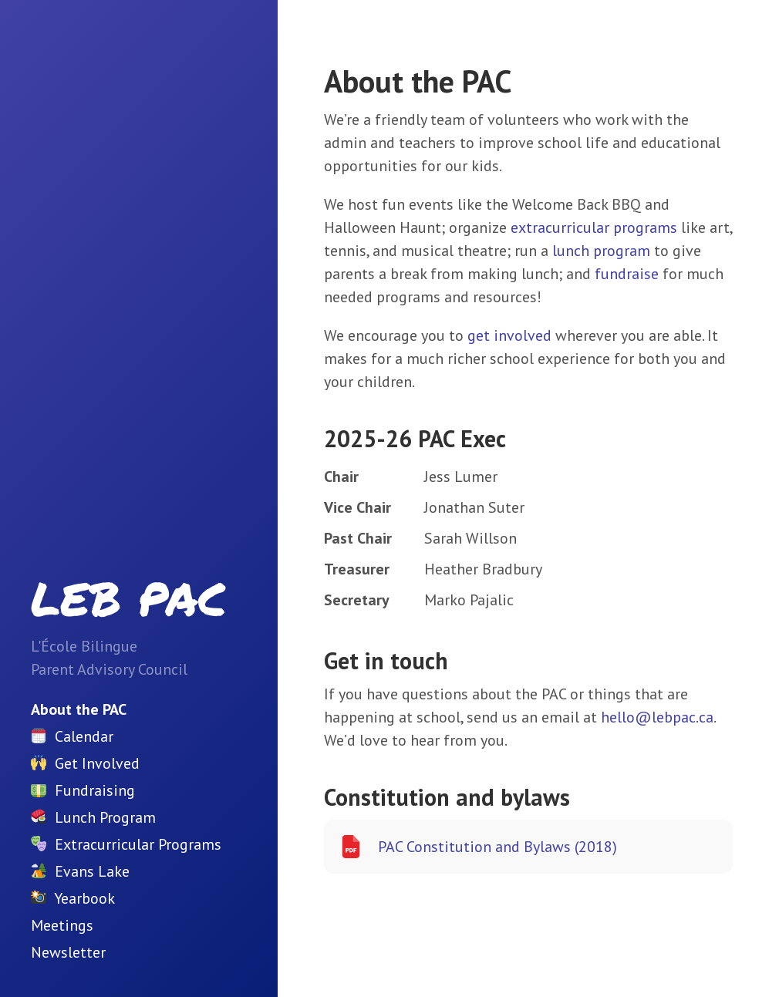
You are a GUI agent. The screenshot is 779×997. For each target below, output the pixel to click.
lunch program (601, 251)
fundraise (627, 274)
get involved (509, 335)
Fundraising (95, 790)
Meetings (62, 925)
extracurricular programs (594, 227)
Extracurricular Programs (138, 844)
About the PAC (78, 709)
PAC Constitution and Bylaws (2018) (478, 846)
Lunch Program (105, 817)
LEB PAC (129, 597)
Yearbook (84, 898)
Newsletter (68, 952)
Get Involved (97, 763)
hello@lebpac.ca (657, 717)
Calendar (84, 736)
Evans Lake (92, 871)
